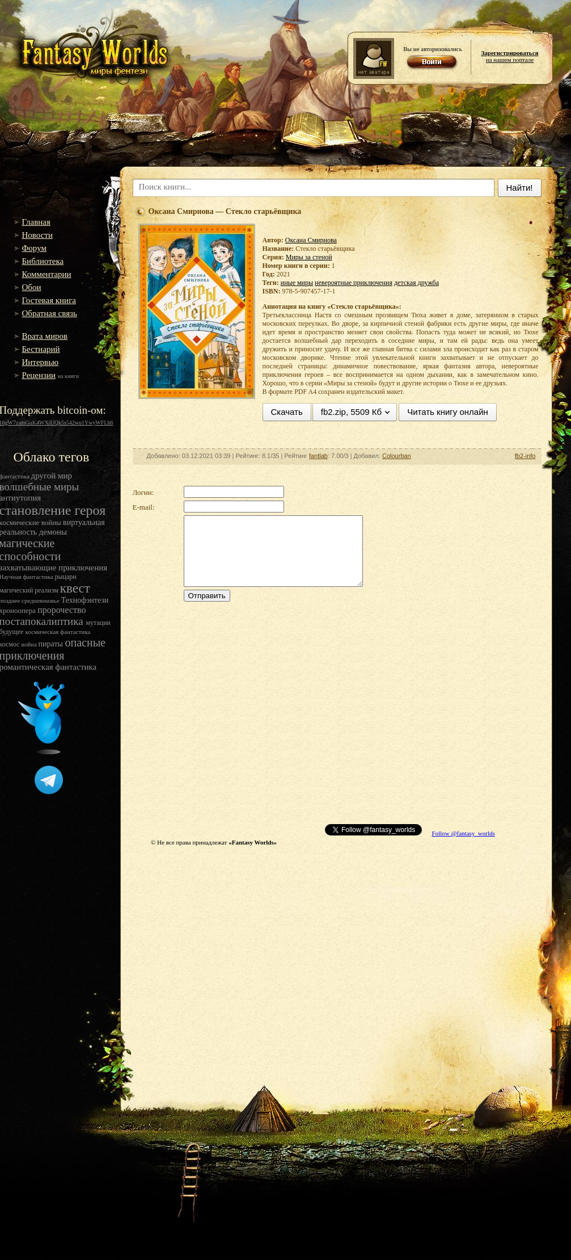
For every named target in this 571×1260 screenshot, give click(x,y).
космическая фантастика (57, 631)
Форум (34, 248)
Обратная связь (49, 313)
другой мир (52, 475)
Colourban (396, 455)
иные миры (297, 283)
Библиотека (43, 261)
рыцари (66, 577)
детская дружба (416, 283)
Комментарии (46, 274)
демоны (53, 531)
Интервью (40, 362)
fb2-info (525, 455)
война (30, 644)
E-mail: (144, 507)
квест (75, 588)
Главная (36, 221)
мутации (98, 623)
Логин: (143, 492)
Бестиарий (41, 349)
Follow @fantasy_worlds (463, 833)
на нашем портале (509, 56)
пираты (52, 644)
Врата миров (45, 336)
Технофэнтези (85, 600)
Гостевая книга (49, 300)
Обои (31, 287)
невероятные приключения (353, 283)
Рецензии (39, 375)
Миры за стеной (309, 257)
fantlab (318, 455)
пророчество (61, 610)
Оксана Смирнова (311, 240)
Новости (37, 235)
